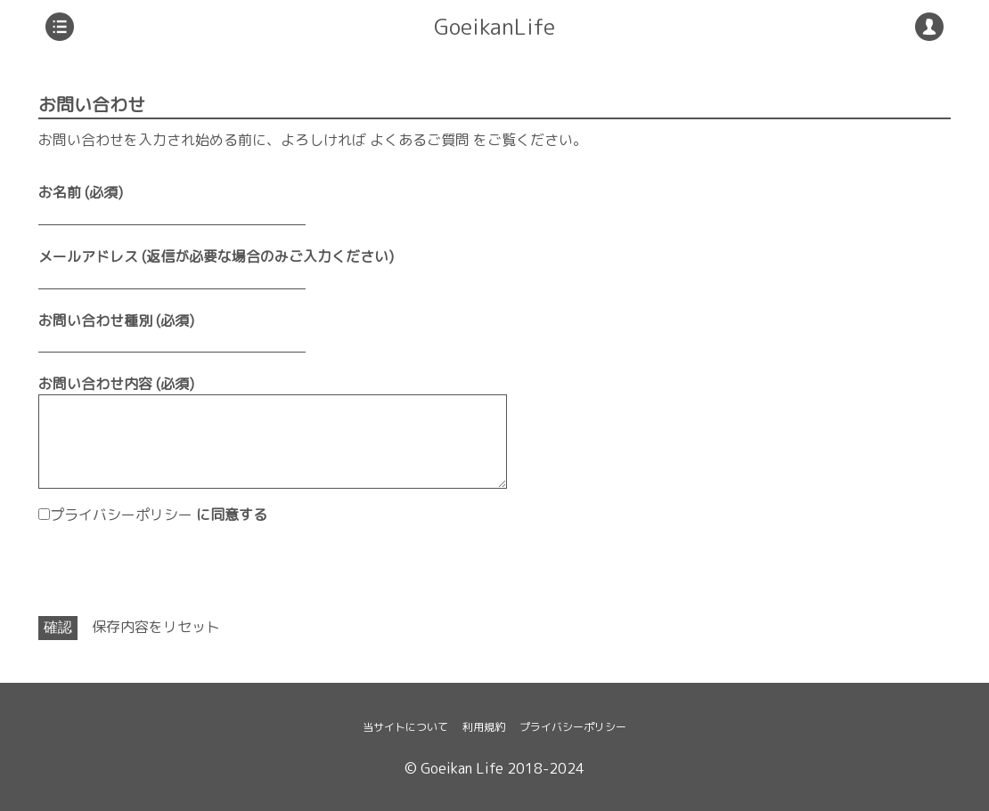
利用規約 (483, 726)
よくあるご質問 (420, 140)
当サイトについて (405, 726)
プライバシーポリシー (121, 514)
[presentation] (173, 570)
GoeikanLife (494, 27)
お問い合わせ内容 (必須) (116, 383)
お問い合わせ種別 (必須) (116, 320)
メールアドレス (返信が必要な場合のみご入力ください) (216, 256)
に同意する (158, 514)
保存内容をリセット (156, 627)
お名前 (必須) (80, 192)
